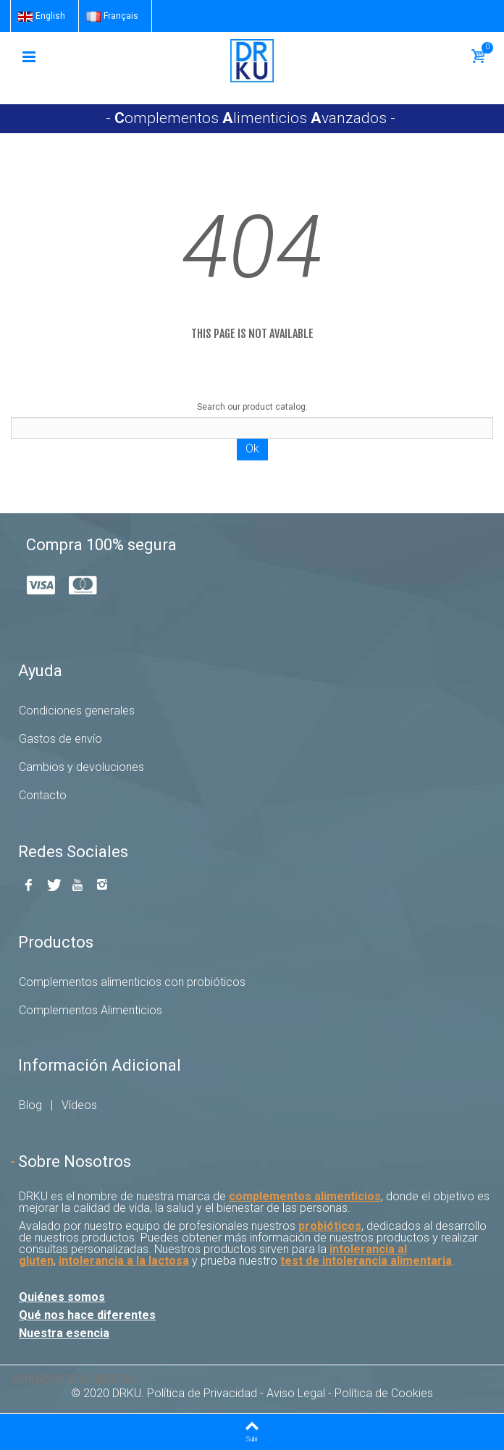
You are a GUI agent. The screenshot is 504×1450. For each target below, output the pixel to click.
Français (112, 16)
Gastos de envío (60, 739)
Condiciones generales (77, 710)
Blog (30, 1105)
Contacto (43, 795)
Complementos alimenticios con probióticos (132, 982)
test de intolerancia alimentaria (366, 1261)
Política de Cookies (384, 1393)
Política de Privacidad (202, 1393)
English (41, 16)
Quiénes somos (62, 1297)
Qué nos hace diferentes (87, 1315)
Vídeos (79, 1105)
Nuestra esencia (64, 1333)
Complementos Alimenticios (90, 1010)
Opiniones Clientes (74, 1379)
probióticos (329, 1226)
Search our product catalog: (252, 407)
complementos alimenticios (305, 1196)
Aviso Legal (295, 1393)
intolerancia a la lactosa (124, 1261)
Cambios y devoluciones (81, 767)
